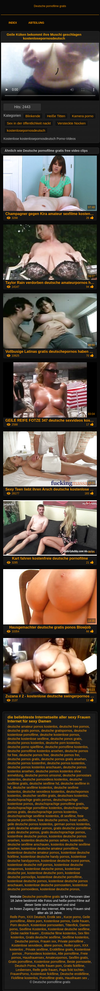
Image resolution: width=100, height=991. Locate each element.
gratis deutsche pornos (23, 832)
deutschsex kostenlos (72, 795)
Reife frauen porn (49, 966)
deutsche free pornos (74, 726)
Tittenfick (71, 925)
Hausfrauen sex (76, 978)
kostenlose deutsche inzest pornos (65, 860)
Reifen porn (72, 945)
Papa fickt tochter (71, 970)
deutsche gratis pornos (23, 730)
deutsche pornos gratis (23, 759)
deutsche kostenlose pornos (59, 734)
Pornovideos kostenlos (40, 953)
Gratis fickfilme (74, 966)
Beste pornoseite (79, 961)
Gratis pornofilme (20, 961)
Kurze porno (72, 917)
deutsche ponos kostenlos (25, 743)
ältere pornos (53, 945)
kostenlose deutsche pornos (27, 881)
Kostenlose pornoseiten (47, 925)
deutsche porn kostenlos (63, 743)
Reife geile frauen (45, 970)
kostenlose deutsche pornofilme (59, 877)
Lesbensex (23, 970)
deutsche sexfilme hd (44, 783)
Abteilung (36, 22)
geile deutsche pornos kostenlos (29, 824)
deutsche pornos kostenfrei (26, 763)
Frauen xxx (48, 941)
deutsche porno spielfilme (25, 747)
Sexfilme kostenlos (75, 937)
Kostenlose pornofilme (50, 961)
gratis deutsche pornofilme (72, 828)
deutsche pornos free (34, 755)
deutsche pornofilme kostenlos (66, 747)
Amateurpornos (56, 957)
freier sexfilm (79, 820)
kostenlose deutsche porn (45, 873)
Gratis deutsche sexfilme (43, 937)
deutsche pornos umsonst (43, 775)
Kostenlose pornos (57, 921)
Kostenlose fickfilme (45, 974)
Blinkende (32, 116)
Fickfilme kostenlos (24, 978)
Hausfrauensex (33, 957)
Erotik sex (54, 917)
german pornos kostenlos (72, 824)
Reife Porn (17, 917)
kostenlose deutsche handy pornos (45, 856)
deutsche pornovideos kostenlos (45, 779)
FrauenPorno (19, 974)
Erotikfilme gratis (61, 949)
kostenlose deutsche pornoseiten (48, 885)
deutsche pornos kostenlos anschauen (34, 767)
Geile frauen (80, 921)
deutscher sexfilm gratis (39, 795)
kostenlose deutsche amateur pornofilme (49, 848)
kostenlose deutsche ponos (44, 869)
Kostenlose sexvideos (27, 945)
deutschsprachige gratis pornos (29, 800)
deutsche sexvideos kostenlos (43, 791)
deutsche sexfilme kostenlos (32, 787)
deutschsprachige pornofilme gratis (59, 804)
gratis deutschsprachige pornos (63, 832)
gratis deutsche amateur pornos (29, 828)
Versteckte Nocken (71, 123)
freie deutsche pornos (53, 820)
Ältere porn (34, 921)
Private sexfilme (37, 949)
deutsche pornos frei (65, 755)
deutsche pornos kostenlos (66, 763)
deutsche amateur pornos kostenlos (32, 726)
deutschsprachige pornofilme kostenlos (34, 808)
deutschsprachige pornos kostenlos (52, 812)
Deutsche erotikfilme (74, 974)
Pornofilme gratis (51, 978)
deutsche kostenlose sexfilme (28, 739)
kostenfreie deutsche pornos (27, 836)
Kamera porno (82, 116)
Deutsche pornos (27, 941)
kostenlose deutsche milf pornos (29, 865)
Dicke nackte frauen (25, 933)
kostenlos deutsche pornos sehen (44, 840)
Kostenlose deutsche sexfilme (69, 929)
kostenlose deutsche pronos (59, 889)
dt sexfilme (68, 816)
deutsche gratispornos (56, 730)
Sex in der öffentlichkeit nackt (29, 123)
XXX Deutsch (36, 917)
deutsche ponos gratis (65, 739)
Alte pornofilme (68, 953)
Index (13, 22)
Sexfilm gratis (78, 957)
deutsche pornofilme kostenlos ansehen (35, 751)
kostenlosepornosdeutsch (26, 130)
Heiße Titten (56, 116)
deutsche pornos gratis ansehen (63, 759)
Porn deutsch (19, 925)
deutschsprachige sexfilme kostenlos (33, 816)
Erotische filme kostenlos (58, 933)
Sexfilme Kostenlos (32, 929)
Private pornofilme (71, 941)
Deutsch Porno (25, 966)
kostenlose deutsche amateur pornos (33, 852)
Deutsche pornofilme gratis (50, 6)
